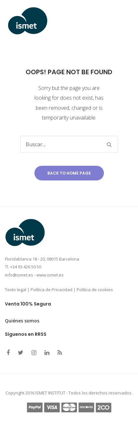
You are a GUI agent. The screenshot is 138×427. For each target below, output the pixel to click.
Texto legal (15, 289)
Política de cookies (95, 289)
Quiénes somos (22, 321)
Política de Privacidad (51, 289)
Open (110, 21)
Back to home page (69, 173)
